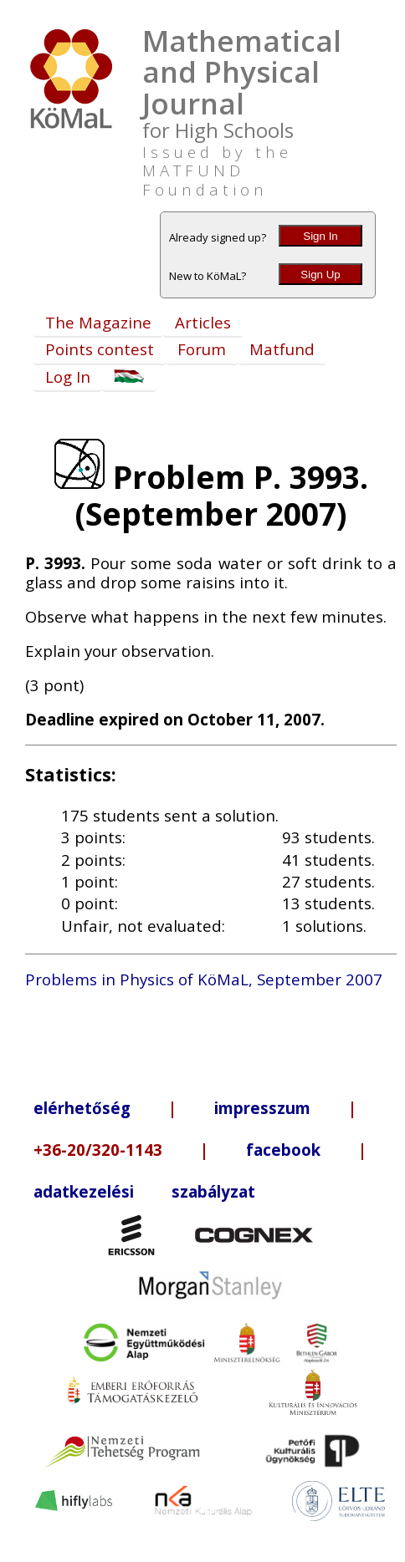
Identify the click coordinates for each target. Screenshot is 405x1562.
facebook (283, 1149)
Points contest (99, 348)
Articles (203, 322)
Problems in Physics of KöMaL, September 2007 (203, 979)
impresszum (262, 1107)
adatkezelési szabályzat (144, 1191)
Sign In (320, 236)
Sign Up (320, 274)
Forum (201, 348)
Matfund (282, 348)
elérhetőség (82, 1107)
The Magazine (98, 322)
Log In (67, 376)
